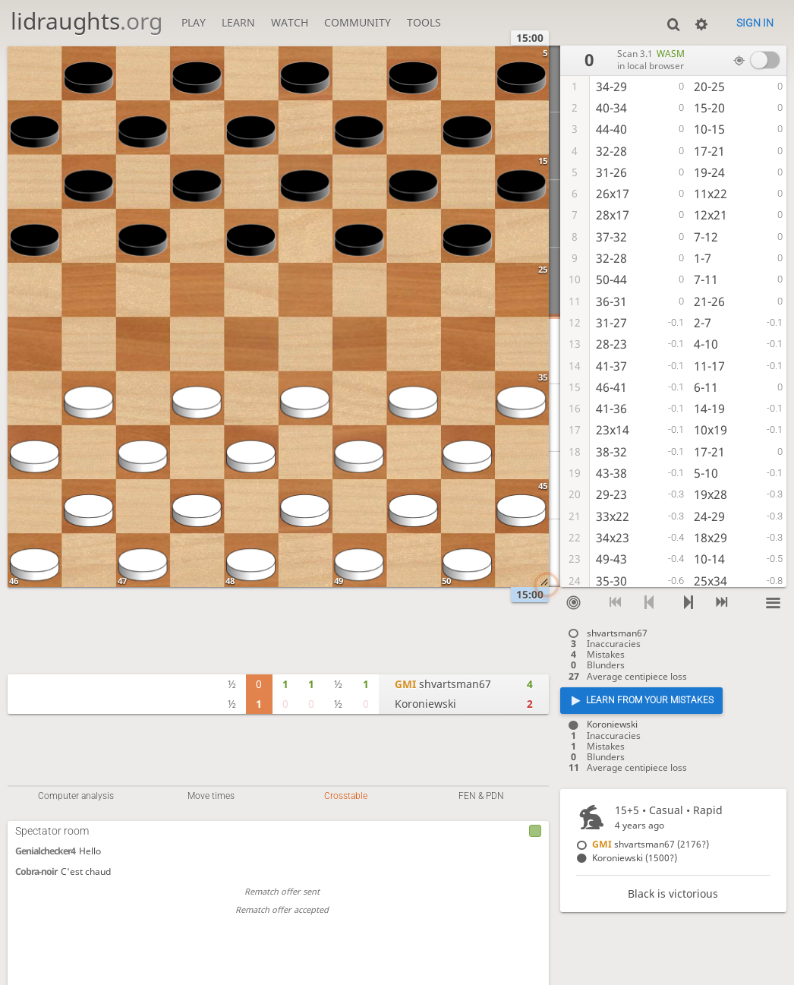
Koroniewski (425, 703)
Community (357, 22)
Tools (424, 22)
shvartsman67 (443, 684)
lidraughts (86, 20)
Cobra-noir (36, 871)
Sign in (755, 23)
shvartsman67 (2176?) (650, 844)
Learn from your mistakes (650, 700)
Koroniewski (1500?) (634, 857)
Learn (238, 22)
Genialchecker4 (45, 851)
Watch (289, 22)
